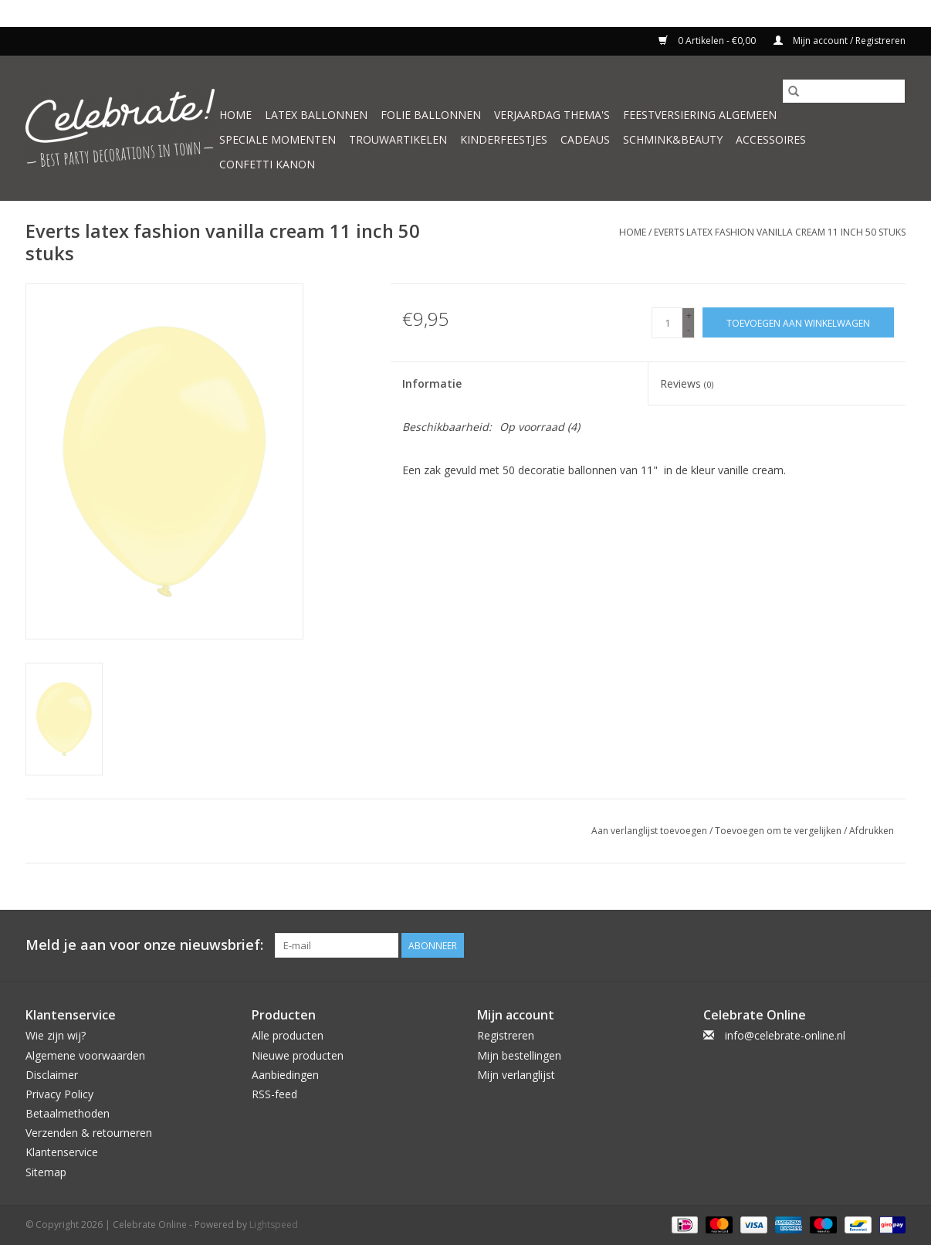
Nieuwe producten (298, 1055)
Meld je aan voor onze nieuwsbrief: (144, 945)
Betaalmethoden (67, 1113)
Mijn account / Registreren (840, 40)
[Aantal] (667, 322)
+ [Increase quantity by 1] (689, 315)
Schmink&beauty (673, 139)
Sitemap (45, 1172)
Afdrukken (871, 830)
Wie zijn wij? (55, 1035)
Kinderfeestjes (503, 139)
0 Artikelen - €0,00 (708, 40)
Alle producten (287, 1035)
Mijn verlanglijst (516, 1074)
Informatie (432, 383)
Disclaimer (51, 1074)
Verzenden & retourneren (88, 1132)
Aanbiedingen (285, 1074)
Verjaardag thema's (552, 114)
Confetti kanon (267, 164)
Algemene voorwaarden (85, 1055)
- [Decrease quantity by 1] (688, 329)
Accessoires (771, 139)
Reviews (686, 383)
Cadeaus (585, 139)
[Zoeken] (844, 91)
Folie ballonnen (431, 114)
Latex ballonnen (316, 114)
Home (235, 114)
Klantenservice (61, 1152)
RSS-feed (274, 1094)
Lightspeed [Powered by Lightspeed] (273, 1224)
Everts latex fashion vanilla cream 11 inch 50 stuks (780, 232)
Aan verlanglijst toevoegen (650, 830)
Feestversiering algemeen (700, 114)
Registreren (505, 1035)
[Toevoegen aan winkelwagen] (798, 322)
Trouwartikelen (398, 139)
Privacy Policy (59, 1094)
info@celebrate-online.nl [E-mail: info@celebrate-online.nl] (785, 1035)
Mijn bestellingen (519, 1055)
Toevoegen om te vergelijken (779, 830)
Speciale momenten (277, 139)
